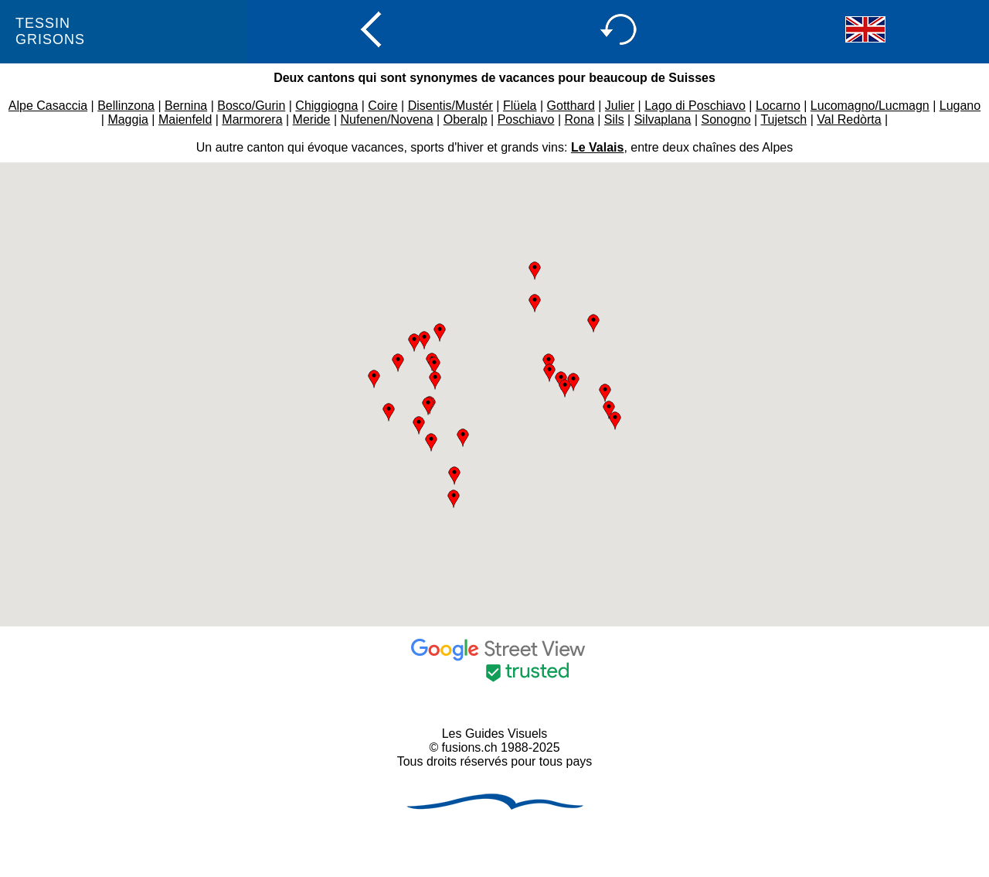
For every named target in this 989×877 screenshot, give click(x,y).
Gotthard (571, 105)
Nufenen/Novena (387, 119)
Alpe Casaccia (47, 105)
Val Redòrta (849, 119)
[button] (434, 366)
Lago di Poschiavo (695, 105)
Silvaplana (663, 119)
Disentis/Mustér (450, 105)
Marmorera (252, 119)
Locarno (778, 105)
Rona (579, 119)
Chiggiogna (326, 105)
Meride (312, 119)
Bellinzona (126, 105)
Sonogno (726, 119)
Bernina (186, 105)
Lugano (960, 105)
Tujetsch (783, 119)
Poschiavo (526, 119)
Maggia (127, 119)
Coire (382, 105)
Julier (619, 105)
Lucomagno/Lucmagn (870, 105)
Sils (614, 119)
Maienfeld (185, 119)
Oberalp (466, 119)
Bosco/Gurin (251, 105)
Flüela (520, 105)
